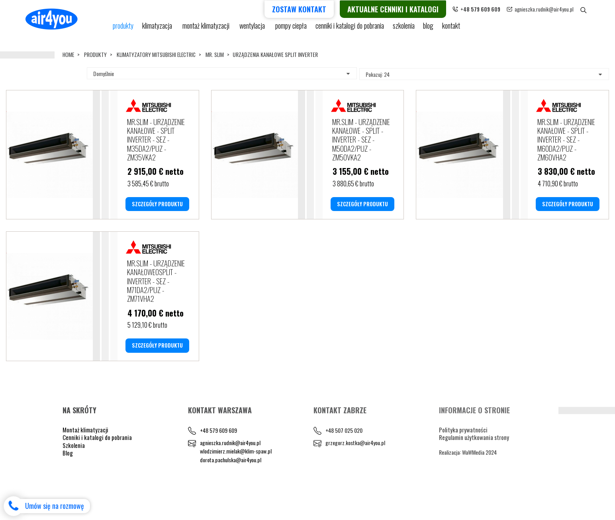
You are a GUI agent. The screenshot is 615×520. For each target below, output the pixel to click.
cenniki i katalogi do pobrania (348, 29)
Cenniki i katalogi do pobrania (97, 467)
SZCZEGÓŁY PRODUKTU (157, 219)
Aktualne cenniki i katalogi (406, 8)
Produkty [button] (123, 29)
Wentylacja (252, 29)
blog (427, 29)
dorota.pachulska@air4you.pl (230, 490)
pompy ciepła (290, 29)
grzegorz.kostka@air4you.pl (355, 473)
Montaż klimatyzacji (206, 29)
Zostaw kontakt (313, 8)
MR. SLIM (220, 54)
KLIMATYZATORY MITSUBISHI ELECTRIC (159, 54)
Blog (68, 483)
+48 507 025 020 (343, 460)
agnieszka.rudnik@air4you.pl (557, 9)
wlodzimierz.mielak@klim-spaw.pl (236, 481)
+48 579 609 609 (218, 460)
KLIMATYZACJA (158, 29)
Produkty (96, 54)
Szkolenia (402, 29)
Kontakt (451, 29)
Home (69, 54)
